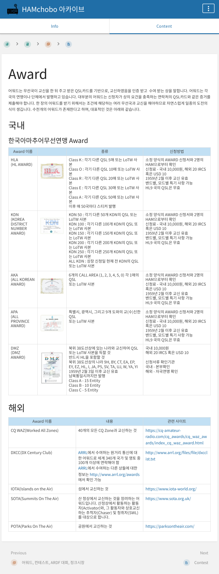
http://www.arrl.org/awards (114, 474)
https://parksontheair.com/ (169, 526)
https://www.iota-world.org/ (171, 489)
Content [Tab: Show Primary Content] (164, 26)
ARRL (83, 452)
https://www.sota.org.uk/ (168, 498)
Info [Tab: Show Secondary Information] (54, 26)
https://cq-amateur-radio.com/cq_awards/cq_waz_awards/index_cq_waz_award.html (176, 437)
